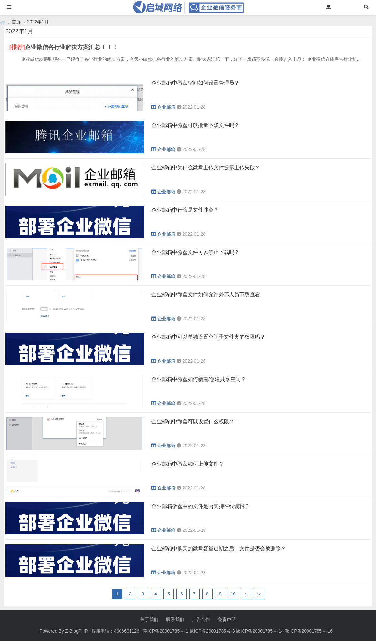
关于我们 (149, 619)
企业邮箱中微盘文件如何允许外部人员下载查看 (205, 294)
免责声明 (227, 619)
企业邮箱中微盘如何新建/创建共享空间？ (198, 379)
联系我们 (175, 619)
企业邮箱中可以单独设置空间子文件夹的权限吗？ (208, 337)
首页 (16, 21)
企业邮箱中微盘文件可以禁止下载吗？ (195, 252)
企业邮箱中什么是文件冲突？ (185, 210)
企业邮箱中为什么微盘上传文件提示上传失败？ (205, 167)
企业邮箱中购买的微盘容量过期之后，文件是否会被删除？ (218, 548)
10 (233, 593)
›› (258, 593)
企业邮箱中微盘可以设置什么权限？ (192, 421)
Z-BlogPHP (76, 631)
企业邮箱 (163, 107)
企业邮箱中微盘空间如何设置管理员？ (195, 83)
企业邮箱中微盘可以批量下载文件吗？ (195, 125)
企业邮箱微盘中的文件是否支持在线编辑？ (200, 506)
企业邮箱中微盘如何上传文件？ (187, 464)
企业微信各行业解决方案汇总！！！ (71, 47)
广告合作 (201, 619)
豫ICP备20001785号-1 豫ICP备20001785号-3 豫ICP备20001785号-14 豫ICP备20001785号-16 (238, 631)
